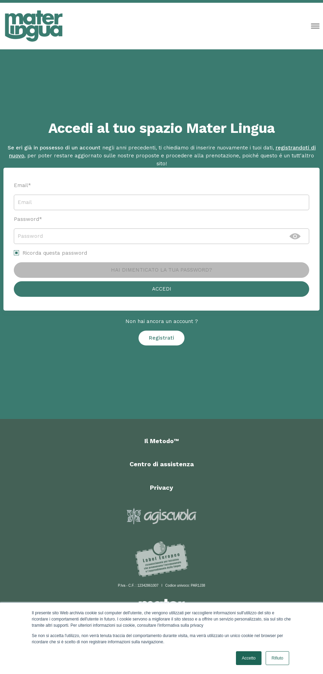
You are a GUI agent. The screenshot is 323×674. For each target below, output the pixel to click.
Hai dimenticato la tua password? (161, 270)
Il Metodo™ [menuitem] (161, 441)
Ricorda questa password (54, 253)
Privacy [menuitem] (161, 487)
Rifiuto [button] (277, 658)
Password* (28, 219)
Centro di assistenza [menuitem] (162, 464)
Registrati (161, 338)
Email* (22, 185)
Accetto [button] (249, 658)
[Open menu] (315, 26)
